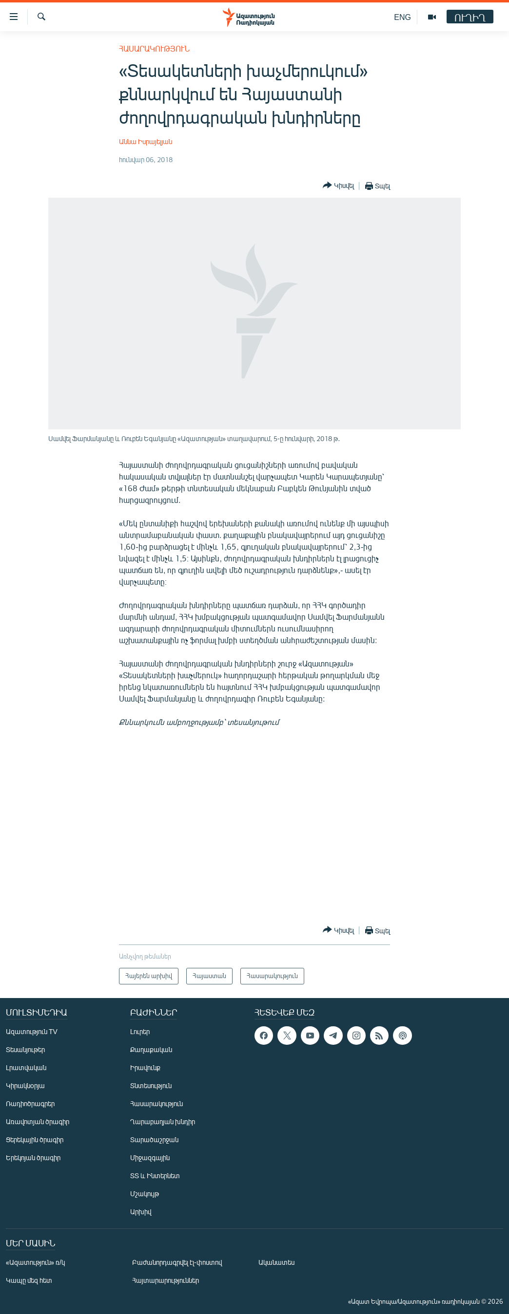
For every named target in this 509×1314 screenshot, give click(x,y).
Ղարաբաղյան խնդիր (162, 1121)
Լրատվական (26, 1067)
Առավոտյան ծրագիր (37, 1121)
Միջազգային (150, 1157)
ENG (402, 16)
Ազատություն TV (32, 1031)
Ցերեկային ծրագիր (34, 1139)
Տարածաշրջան (154, 1139)
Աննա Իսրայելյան (145, 141)
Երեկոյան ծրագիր (33, 1157)
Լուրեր (140, 1031)
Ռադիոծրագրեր (30, 1103)
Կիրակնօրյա (25, 1085)
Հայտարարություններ (165, 1280)
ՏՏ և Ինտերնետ (155, 1175)
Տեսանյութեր (25, 1049)
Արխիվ (140, 1211)
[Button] (338, 186)
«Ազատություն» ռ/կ (35, 1262)
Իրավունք (145, 1067)
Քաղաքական (151, 1049)
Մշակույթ (144, 1193)
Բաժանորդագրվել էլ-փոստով (177, 1262)
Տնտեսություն (151, 1085)
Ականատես (276, 1262)
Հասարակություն (154, 48)
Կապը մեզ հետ (29, 1280)
